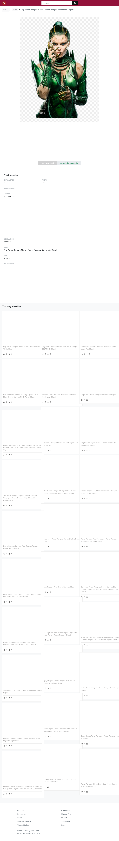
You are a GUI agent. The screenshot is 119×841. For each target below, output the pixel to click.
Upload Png (66, 814)
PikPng (6, 10)
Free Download (47, 163)
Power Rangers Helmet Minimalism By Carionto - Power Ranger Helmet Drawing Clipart (57, 731)
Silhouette (65, 821)
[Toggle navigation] (115, 3)
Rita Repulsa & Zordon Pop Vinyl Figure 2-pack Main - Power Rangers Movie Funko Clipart (19, 397)
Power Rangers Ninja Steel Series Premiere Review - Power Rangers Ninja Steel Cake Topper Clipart (97, 639)
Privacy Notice (23, 825)
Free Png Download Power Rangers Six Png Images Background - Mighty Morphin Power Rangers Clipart (19, 789)
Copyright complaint (69, 163)
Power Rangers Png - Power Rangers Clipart (58, 587)
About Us (20, 810)
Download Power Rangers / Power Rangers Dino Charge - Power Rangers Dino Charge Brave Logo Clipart (97, 589)
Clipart (64, 818)
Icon (63, 825)
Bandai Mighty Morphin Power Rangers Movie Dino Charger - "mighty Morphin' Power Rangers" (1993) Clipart (20, 447)
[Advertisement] (59, 143)
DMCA (19, 818)
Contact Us (21, 814)
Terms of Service (24, 821)
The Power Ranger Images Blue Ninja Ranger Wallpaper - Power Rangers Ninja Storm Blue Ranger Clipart (20, 498)
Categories (66, 810)
